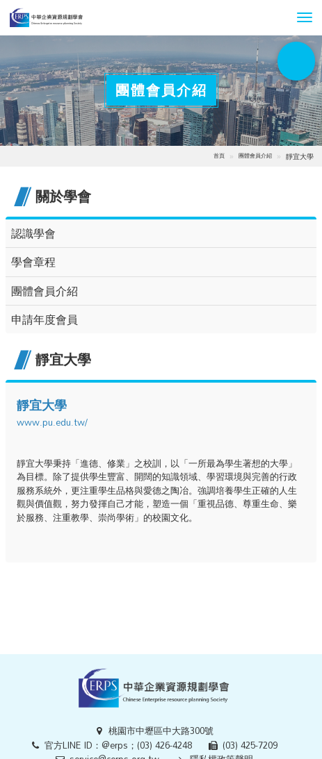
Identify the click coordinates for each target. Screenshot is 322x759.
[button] (304, 17)
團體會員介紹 (255, 155)
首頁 (219, 155)
